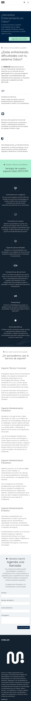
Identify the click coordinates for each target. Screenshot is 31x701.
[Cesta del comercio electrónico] (24, 2)
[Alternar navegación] (28, 2)
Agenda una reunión (19, 39)
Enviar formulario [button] (23, 627)
